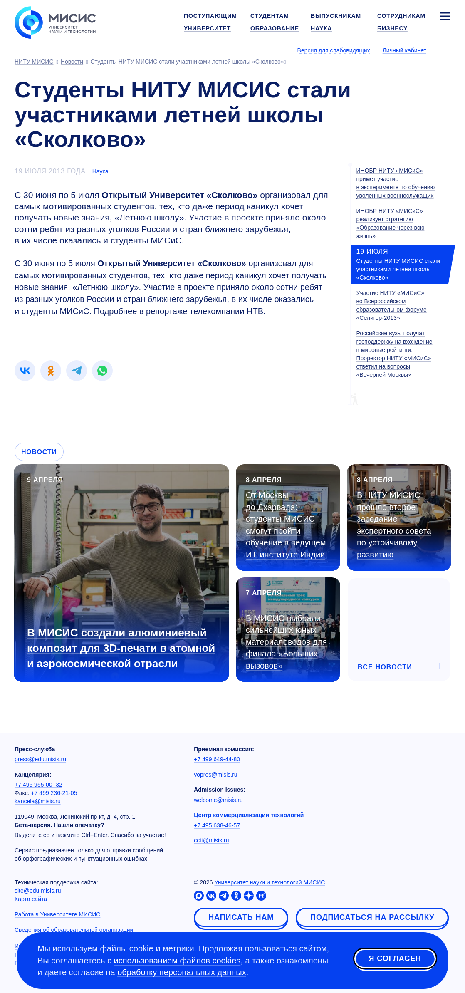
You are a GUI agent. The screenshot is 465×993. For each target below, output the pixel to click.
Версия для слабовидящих (333, 50)
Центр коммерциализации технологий (249, 815)
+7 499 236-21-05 (54, 793)
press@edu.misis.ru (40, 759)
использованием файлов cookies (177, 960)
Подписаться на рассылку (372, 917)
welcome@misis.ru (218, 800)
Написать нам (241, 917)
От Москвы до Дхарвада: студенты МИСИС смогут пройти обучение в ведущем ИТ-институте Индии (286, 524)
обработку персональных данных (181, 972)
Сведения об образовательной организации (74, 929)
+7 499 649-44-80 (217, 759)
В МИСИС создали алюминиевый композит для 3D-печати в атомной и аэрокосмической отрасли (121, 648)
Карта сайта (31, 899)
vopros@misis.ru (215, 774)
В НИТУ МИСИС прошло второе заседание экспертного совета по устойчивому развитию (394, 524)
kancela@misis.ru (38, 801)
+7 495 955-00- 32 (38, 784)
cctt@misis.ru (211, 840)
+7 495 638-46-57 (217, 825)
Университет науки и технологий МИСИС (269, 882)
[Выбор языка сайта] (444, 50)
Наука (100, 171)
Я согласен (395, 959)
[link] (25, 370)
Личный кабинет (404, 50)
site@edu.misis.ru (38, 890)
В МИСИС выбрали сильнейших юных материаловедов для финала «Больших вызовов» (286, 642)
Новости (39, 452)
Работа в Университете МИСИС (57, 914)
